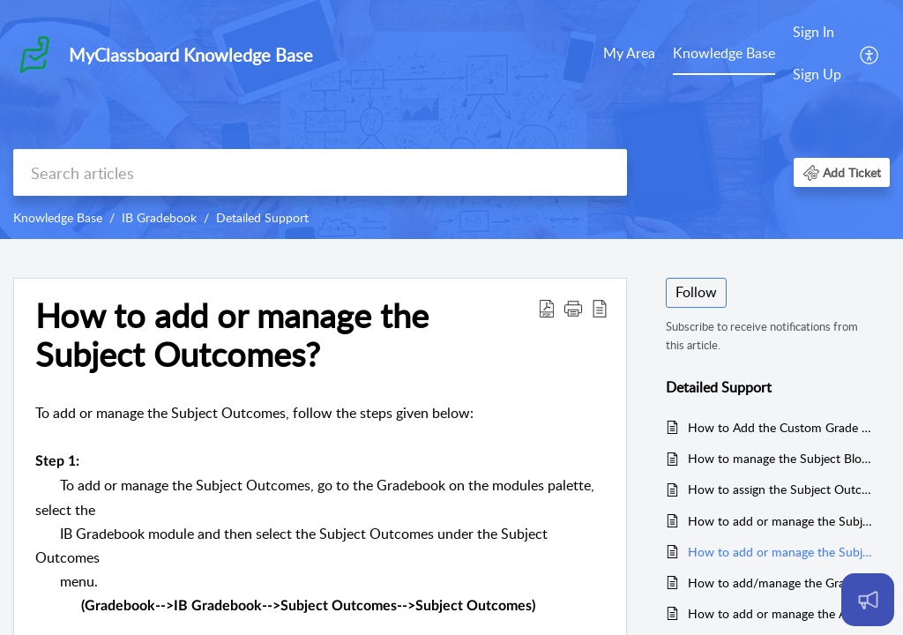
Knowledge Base (724, 53)
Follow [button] (696, 292)
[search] (320, 172)
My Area (629, 53)
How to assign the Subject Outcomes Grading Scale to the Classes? (780, 489)
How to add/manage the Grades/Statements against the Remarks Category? (780, 582)
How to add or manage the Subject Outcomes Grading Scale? (780, 520)
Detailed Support (262, 217)
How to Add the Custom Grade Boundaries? (780, 427)
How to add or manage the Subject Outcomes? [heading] (232, 335)
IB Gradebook (159, 217)
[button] (870, 54)
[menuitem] (629, 55)
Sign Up (817, 74)
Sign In (813, 31)
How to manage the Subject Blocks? (780, 458)
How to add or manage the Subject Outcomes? (780, 551)
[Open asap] (867, 599)
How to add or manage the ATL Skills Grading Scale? (780, 613)
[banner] (451, 119)
